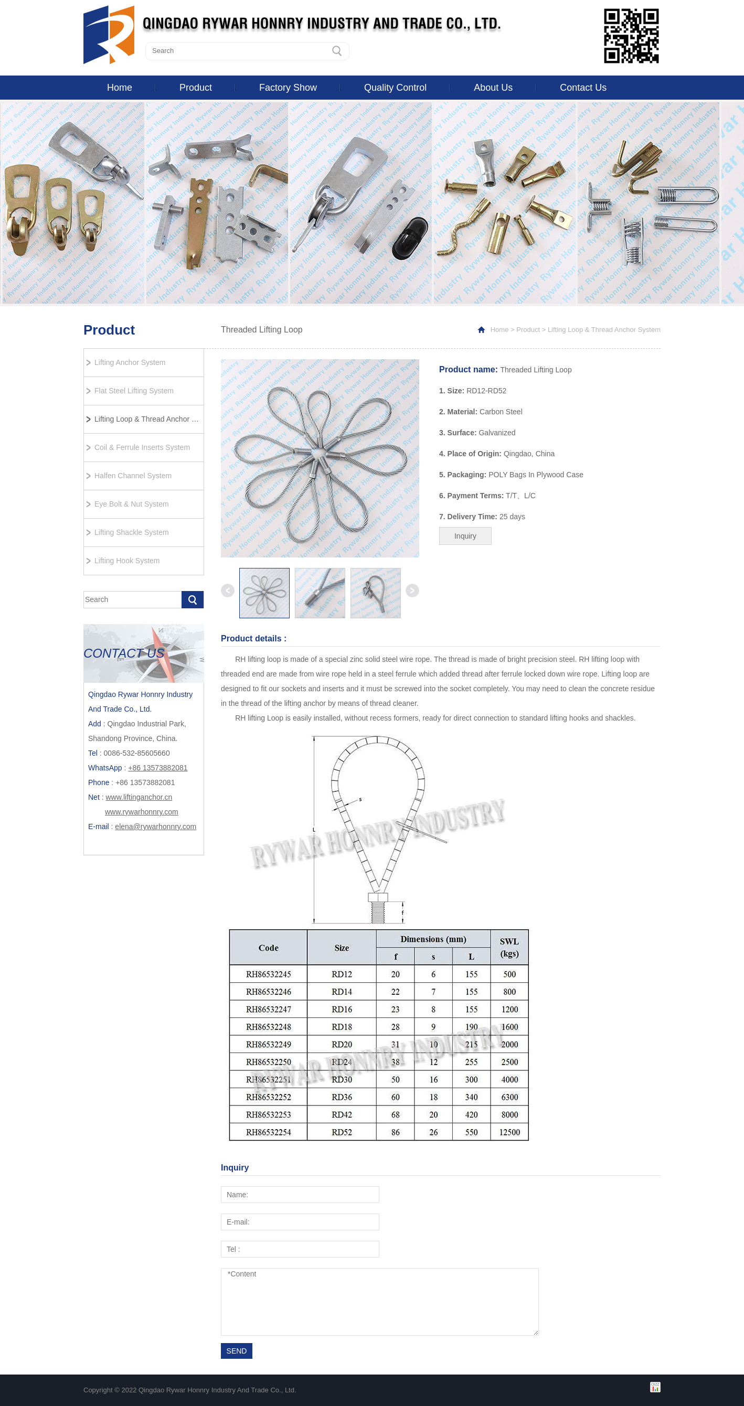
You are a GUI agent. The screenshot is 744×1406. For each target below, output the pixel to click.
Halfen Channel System (133, 475)
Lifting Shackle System (131, 532)
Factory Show (288, 87)
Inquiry (465, 536)
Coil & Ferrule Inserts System (142, 447)
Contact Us (583, 87)
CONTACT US (123, 653)
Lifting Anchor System (129, 362)
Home (119, 87)
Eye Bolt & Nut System (131, 504)
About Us (493, 87)
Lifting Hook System (127, 560)
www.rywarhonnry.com (141, 812)
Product (195, 87)
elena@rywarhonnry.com (155, 826)
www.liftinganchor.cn (138, 797)
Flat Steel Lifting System (134, 391)
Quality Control (395, 87)
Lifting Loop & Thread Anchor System (149, 419)
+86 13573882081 (157, 768)
